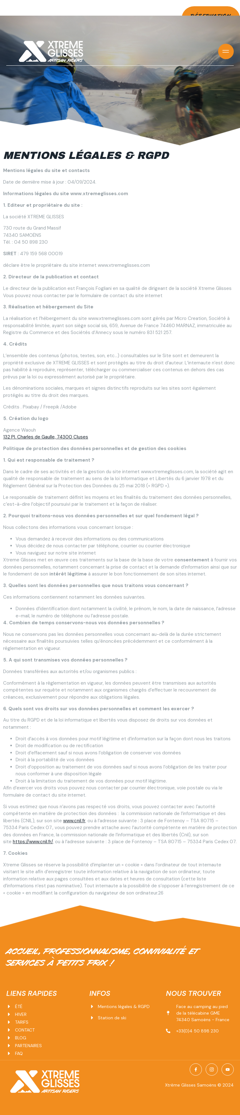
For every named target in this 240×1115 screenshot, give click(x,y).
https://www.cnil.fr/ (33, 842)
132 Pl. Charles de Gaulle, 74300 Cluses (45, 437)
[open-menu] (226, 51)
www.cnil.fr (74, 821)
